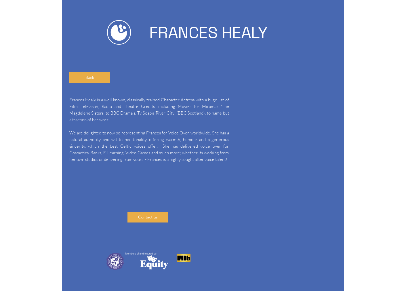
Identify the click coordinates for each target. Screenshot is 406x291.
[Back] (89, 77)
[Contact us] (147, 217)
